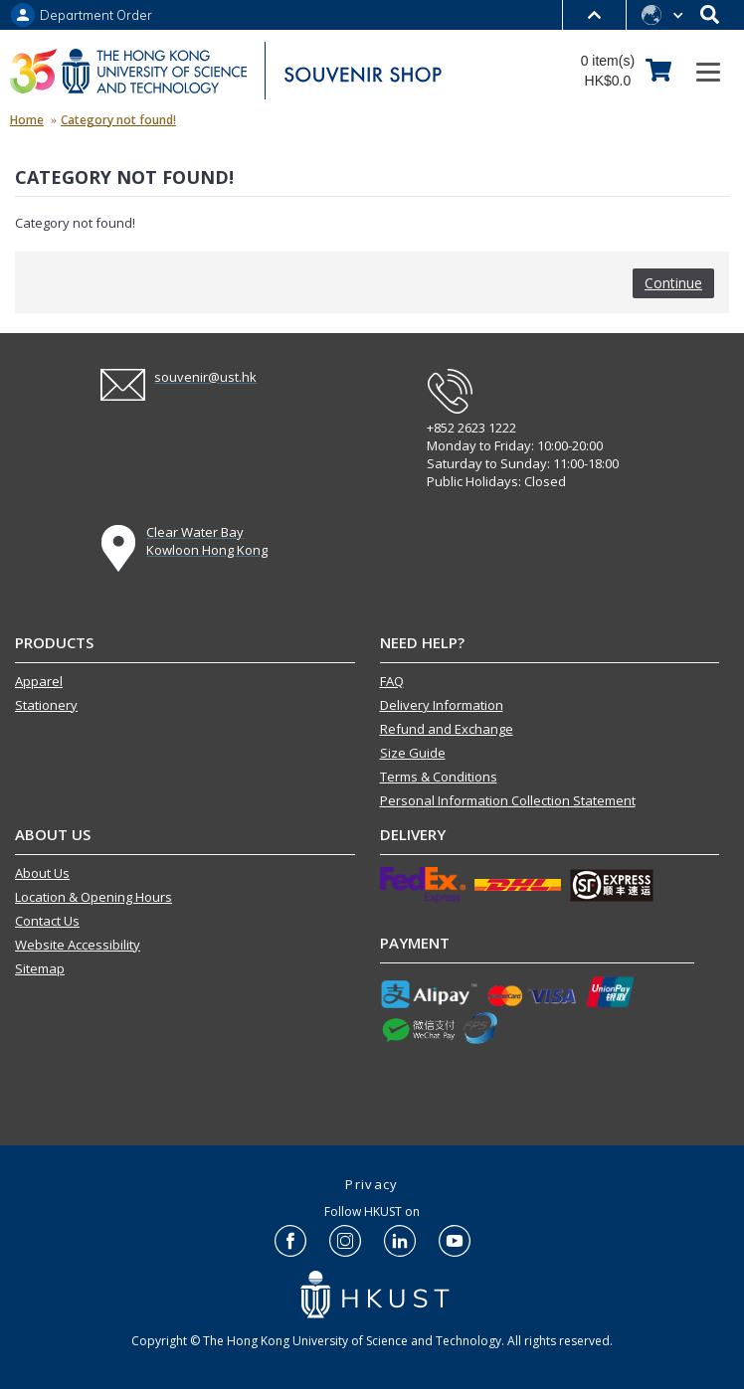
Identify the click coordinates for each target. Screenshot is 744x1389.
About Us (42, 873)
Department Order (96, 15)
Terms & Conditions (438, 776)
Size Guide (413, 753)
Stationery (46, 705)
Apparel (39, 681)
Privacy (371, 1184)
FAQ (392, 681)
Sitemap (40, 968)
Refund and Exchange (446, 729)
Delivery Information (441, 705)
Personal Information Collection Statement (508, 800)
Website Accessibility (77, 945)
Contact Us (47, 921)
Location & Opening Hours (93, 897)
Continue (673, 282)
